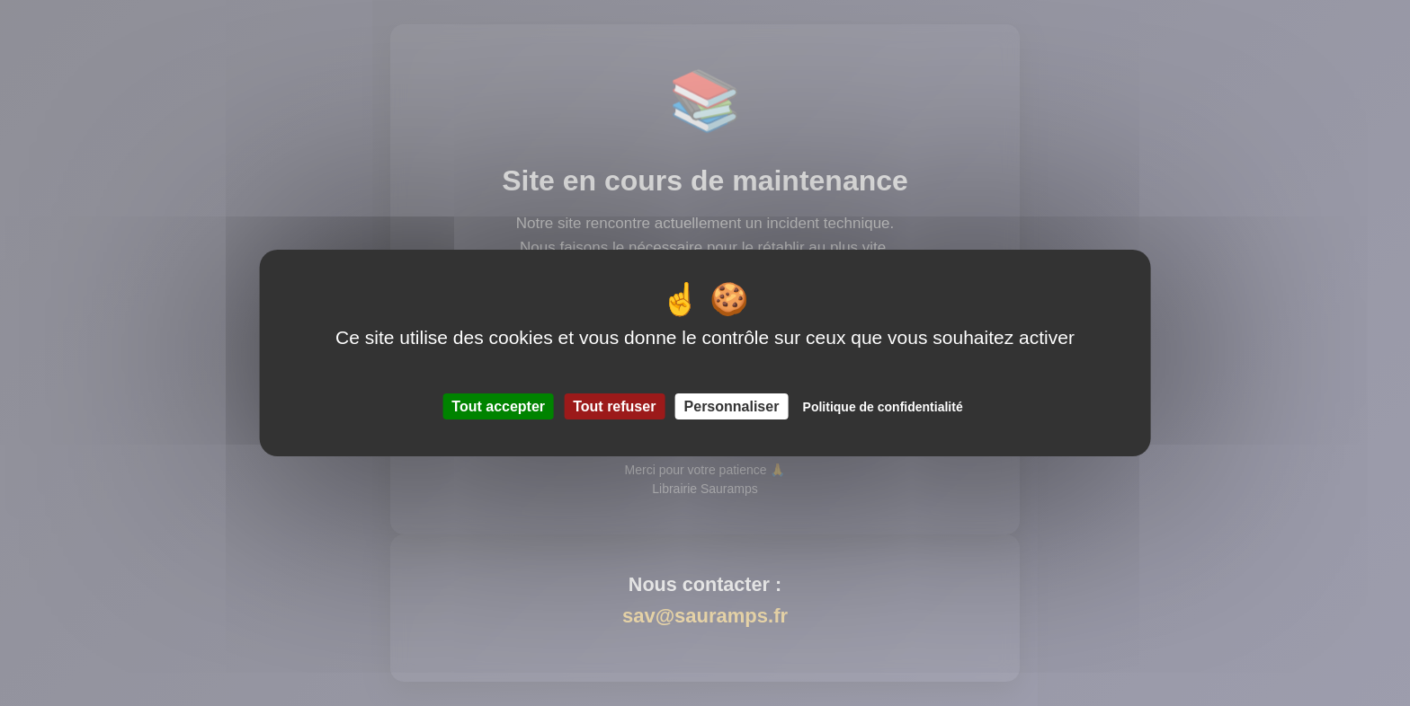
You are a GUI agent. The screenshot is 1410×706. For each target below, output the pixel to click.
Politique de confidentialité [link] (883, 407)
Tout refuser (614, 406)
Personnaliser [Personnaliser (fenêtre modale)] (732, 406)
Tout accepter (498, 406)
